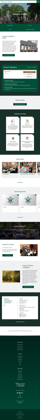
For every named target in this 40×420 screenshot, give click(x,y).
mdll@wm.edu (24, 314)
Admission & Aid (29, 74)
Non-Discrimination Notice (20, 414)
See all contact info (20, 321)
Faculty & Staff (20, 346)
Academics (20, 357)
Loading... (4, 207)
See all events (20, 217)
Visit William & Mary (29, 76)
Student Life (20, 359)
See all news (20, 182)
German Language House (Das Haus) (27, 142)
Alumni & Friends (20, 349)
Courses (13, 124)
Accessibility (20, 411)
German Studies (20, 14)
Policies (20, 416)
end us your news (8, 250)
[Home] (6, 1)
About (20, 362)
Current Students (20, 344)
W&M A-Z (20, 372)
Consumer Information (20, 413)
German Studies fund (33, 277)
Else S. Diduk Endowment (32, 271)
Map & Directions (22, 303)
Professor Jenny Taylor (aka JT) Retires (28, 174)
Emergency (20, 377)
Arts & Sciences (20, 11)
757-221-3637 (23, 316)
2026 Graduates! (6, 174)
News (20, 364)
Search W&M (20, 371)
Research (27, 124)
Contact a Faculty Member (29, 72)
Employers (20, 374)
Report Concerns (20, 379)
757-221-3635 (24, 315)
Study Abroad (13, 141)
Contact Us (20, 402)
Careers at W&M (20, 376)
